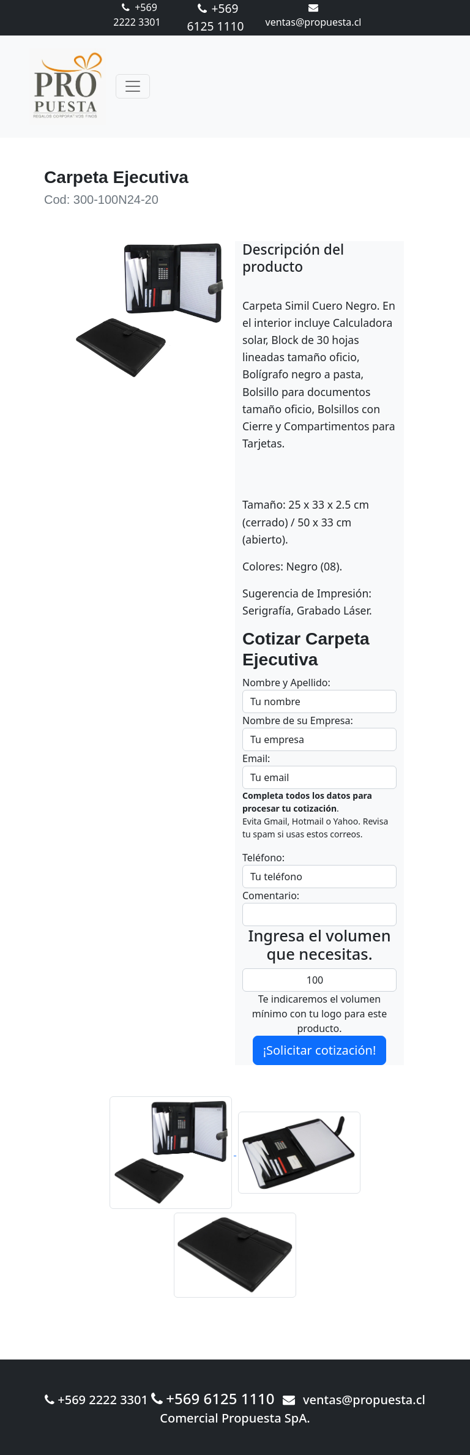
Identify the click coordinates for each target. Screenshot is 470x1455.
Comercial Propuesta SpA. (235, 1418)
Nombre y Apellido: (286, 682)
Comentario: (270, 895)
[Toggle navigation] (133, 86)
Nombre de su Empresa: (297, 720)
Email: (256, 758)
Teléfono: (263, 857)
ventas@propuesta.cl (354, 1399)
